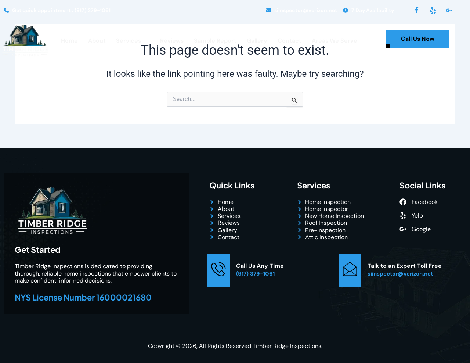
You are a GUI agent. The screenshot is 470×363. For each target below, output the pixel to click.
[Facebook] (416, 10)
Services (131, 40)
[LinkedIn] (449, 10)
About (96, 40)
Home (69, 40)
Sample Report (215, 40)
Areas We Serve (335, 40)
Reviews (172, 40)
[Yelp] (432, 10)
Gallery (257, 40)
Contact (289, 40)
